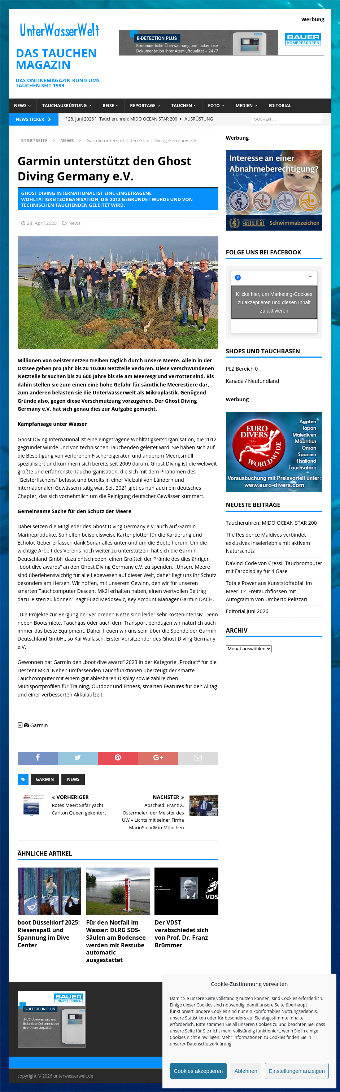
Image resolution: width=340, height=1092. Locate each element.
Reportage (142, 105)
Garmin (45, 779)
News (20, 105)
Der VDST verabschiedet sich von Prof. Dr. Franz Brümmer (181, 933)
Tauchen (181, 105)
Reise (108, 105)
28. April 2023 (42, 223)
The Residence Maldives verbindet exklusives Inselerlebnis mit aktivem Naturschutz (268, 542)
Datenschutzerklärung (209, 1044)
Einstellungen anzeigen (297, 1071)
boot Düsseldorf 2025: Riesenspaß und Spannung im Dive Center (49, 933)
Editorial (280, 105)
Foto (214, 105)
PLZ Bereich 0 (242, 368)
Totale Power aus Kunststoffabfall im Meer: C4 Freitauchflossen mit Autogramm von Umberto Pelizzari (269, 591)
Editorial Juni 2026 (247, 611)
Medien (244, 105)
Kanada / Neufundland (252, 380)
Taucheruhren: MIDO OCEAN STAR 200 (271, 522)
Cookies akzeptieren (198, 1071)
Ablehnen (245, 1071)
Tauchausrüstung (64, 105)
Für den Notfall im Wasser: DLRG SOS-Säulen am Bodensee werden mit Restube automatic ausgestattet (116, 941)
